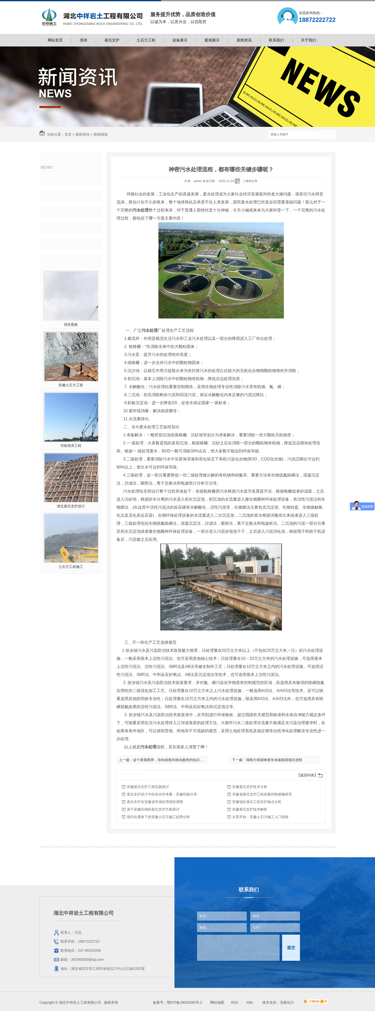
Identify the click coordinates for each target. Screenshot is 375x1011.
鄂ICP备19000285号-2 (184, 1002)
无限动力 (287, 1002)
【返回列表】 (307, 775)
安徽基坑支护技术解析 (249, 809)
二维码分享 (250, 181)
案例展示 (212, 40)
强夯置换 (71, 325)
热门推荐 (56, 260)
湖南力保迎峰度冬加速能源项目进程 (274, 760)
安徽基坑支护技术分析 (249, 787)
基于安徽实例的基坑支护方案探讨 (153, 809)
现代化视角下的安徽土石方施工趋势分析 (158, 817)
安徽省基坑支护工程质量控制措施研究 (262, 794)
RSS (235, 1002)
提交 (291, 947)
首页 (68, 134)
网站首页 (55, 40)
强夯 (83, 40)
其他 (51, 244)
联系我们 (276, 40)
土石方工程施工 (70, 567)
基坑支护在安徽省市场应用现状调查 (155, 802)
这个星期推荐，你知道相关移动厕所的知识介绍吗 (171, 760)
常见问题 (56, 212)
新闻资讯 (244, 40)
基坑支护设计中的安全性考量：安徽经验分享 (162, 794)
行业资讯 (56, 195)
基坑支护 (111, 40)
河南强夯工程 (70, 446)
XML (250, 1002)
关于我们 (308, 40)
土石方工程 (146, 40)
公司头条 (56, 179)
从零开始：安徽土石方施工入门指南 (260, 817)
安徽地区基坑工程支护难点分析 (256, 802)
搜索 (327, 135)
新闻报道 (101, 134)
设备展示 (180, 40)
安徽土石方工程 (70, 385)
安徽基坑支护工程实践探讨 (148, 787)
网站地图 (217, 1002)
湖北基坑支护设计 (71, 506)
